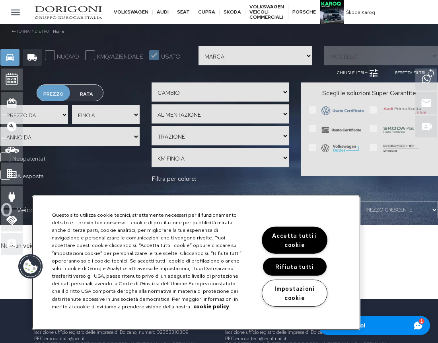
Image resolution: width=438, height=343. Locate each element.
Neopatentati (23, 157)
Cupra (206, 12)
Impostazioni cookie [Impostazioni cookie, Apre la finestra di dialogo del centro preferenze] (294, 292)
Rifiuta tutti (294, 266)
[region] (196, 262)
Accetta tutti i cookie (294, 240)
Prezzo (53, 94)
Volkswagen (131, 12)
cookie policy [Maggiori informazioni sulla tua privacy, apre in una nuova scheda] (211, 306)
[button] (30, 266)
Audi (163, 12)
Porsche (304, 12)
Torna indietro (30, 31)
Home (58, 31)
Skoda (232, 12)
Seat (183, 12)
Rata (86, 94)
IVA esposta (22, 175)
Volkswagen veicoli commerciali (266, 12)
